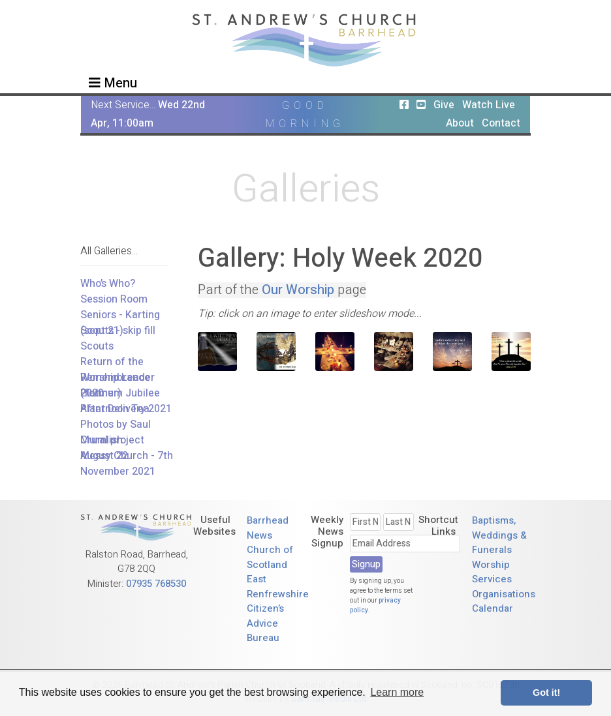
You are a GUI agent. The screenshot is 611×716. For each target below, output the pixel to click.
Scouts (97, 346)
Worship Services (492, 572)
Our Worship (298, 289)
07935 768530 (156, 583)
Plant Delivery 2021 (126, 409)
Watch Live (488, 105)
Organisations (503, 594)
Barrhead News (268, 528)
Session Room (114, 299)
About (460, 123)
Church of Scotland (270, 557)
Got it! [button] (546, 692)
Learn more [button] (397, 692)
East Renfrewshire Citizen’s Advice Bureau (278, 608)
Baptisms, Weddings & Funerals (499, 535)
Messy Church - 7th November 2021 (126, 463)
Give (443, 105)
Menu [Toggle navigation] (113, 83)
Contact (501, 123)
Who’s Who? (107, 283)
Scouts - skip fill (117, 330)
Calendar (492, 608)
